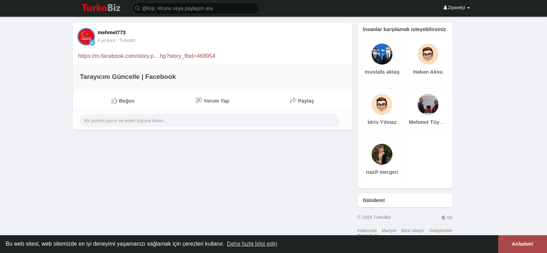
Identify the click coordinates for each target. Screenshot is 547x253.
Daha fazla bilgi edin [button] (252, 244)
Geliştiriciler (440, 230)
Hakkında (367, 230)
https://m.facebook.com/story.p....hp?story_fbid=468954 (146, 56)
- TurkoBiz (126, 40)
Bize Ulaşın (412, 230)
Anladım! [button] (522, 244)
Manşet (389, 230)
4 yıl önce (106, 40)
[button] (195, 8)
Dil (446, 217)
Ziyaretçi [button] (457, 7)
